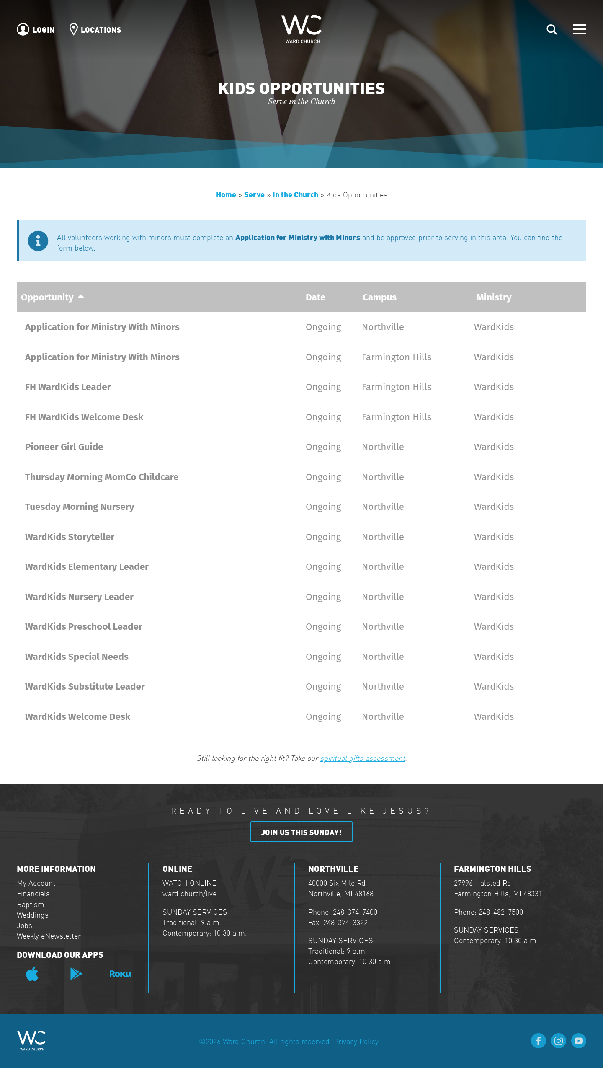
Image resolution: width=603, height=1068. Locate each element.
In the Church (295, 194)
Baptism (30, 904)
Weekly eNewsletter (49, 935)
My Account (36, 882)
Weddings (33, 914)
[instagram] (558, 1040)
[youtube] (578, 1040)
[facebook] (538, 1040)
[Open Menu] (579, 29)
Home (226, 194)
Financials (33, 893)
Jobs (24, 925)
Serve (254, 194)
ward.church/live (189, 893)
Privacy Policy (356, 1041)
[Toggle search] (552, 29)
